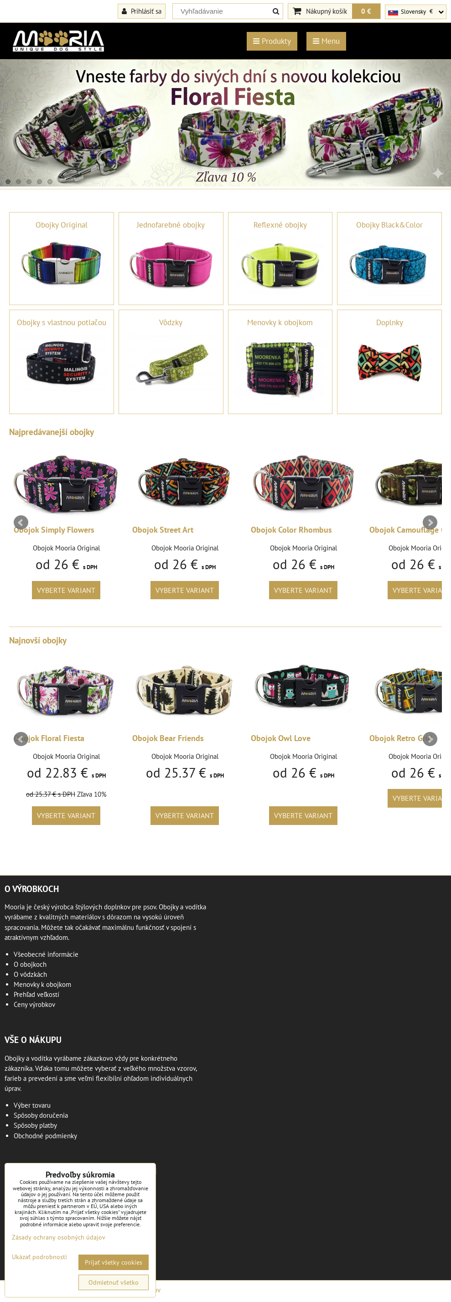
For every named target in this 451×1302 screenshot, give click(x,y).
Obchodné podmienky (45, 1135)
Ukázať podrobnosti (39, 1257)
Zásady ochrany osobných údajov (58, 1237)
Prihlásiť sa (141, 11)
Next (430, 522)
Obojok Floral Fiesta (49, 738)
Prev (21, 522)
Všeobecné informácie (46, 954)
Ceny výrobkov (34, 1004)
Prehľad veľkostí (36, 994)
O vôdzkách (30, 974)
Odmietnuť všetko (113, 1282)
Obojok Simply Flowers (54, 529)
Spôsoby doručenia (41, 1115)
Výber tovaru (32, 1105)
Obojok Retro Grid (400, 738)
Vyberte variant (66, 590)
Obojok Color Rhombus (291, 529)
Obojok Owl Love (281, 738)
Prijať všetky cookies (113, 1262)
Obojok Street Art (162, 529)
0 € (366, 11)
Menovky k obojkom (42, 984)
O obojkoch (30, 964)
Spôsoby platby (35, 1125)
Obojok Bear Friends (168, 738)
